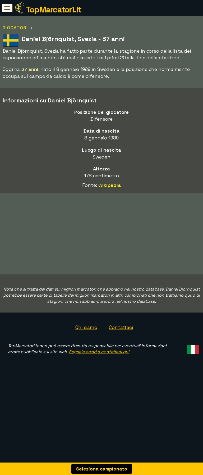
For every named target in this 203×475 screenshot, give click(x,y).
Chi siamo (86, 346)
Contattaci (121, 346)
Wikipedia (109, 185)
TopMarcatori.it (53, 9)
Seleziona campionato (101, 469)
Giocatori (15, 27)
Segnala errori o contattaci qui (99, 370)
